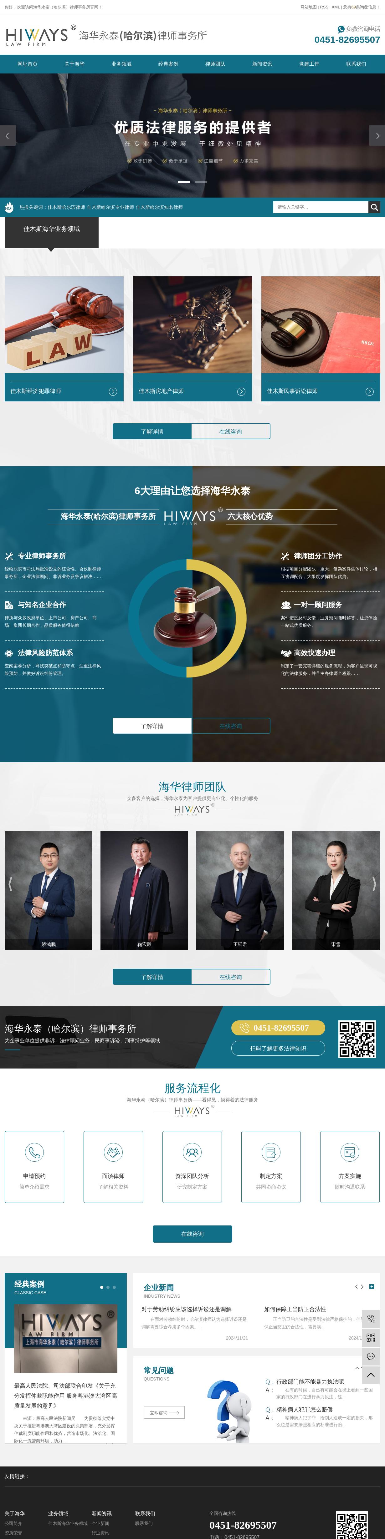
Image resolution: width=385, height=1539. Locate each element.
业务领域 (121, 64)
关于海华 (74, 64)
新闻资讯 (262, 64)
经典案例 (168, 64)
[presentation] (8, 135)
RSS (324, 7)
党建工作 (309, 64)
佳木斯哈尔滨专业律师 (110, 207)
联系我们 (356, 64)
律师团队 (215, 64)
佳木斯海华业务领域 (68, 1523)
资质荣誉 (13, 1533)
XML (336, 7)
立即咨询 (164, 1412)
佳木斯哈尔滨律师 (66, 207)
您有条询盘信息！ (361, 7)
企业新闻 (100, 1523)
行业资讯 (100, 1533)
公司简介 (13, 1523)
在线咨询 (230, 432)
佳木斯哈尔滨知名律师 (159, 207)
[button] (184, 182)
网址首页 (28, 64)
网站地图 (308, 7)
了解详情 (152, 432)
